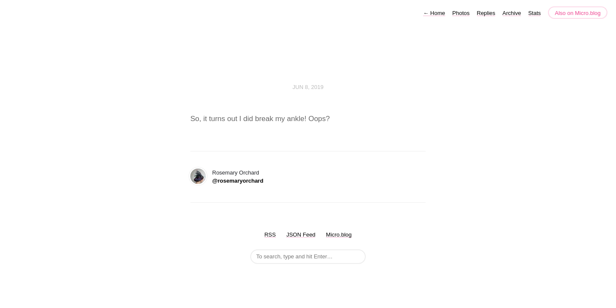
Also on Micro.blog (578, 13)
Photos (460, 13)
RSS (270, 234)
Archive (512, 13)
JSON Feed (300, 234)
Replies (486, 13)
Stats (534, 13)
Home (434, 13)
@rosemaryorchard (238, 181)
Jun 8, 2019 (308, 87)
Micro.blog (339, 234)
